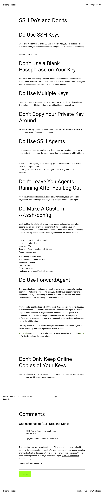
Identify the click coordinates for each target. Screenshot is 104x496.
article (81, 333)
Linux (31, 397)
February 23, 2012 (31, 434)
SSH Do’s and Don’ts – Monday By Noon (41, 431)
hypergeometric (9, 5)
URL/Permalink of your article (30, 463)
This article (23, 333)
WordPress (96, 491)
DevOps (26, 397)
